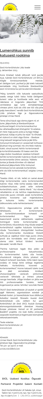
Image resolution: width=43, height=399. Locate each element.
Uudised (14, 378)
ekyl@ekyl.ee (10, 395)
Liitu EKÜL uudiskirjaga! (31, 395)
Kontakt (38, 384)
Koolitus (25, 378)
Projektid (18, 384)
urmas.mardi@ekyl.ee (10, 348)
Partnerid (6, 384)
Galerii (28, 384)
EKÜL (5, 378)
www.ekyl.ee (6, 328)
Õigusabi (36, 378)
